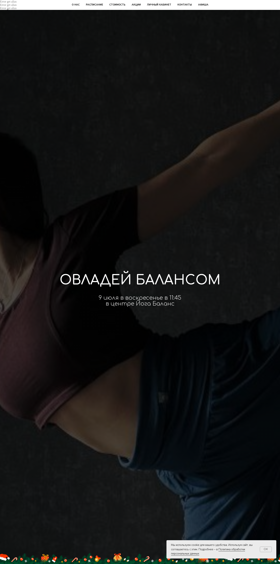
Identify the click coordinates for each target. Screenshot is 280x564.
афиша (203, 4)
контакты (184, 4)
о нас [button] (76, 4)
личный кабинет (159, 4)
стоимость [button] (117, 4)
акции (136, 4)
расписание (94, 4)
